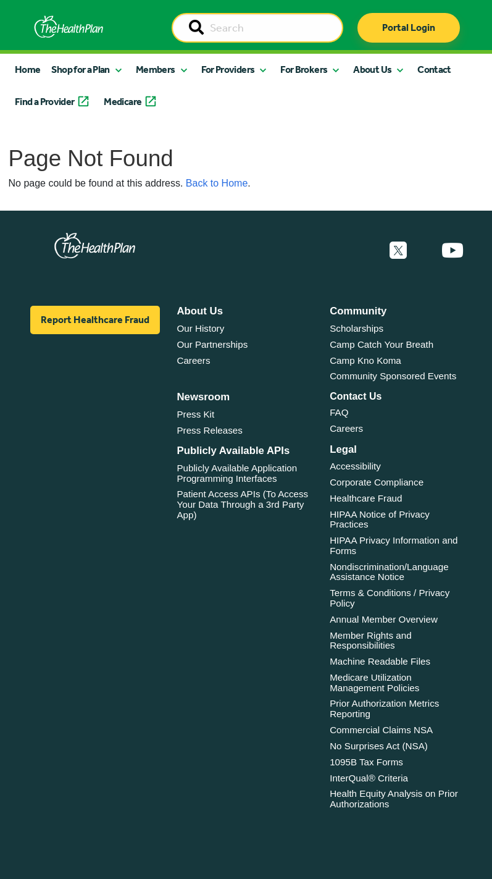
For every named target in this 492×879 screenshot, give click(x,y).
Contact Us (356, 396)
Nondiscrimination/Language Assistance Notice (389, 571)
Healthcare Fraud (366, 498)
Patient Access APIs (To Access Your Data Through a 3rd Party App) (242, 504)
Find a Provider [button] (44, 101)
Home (27, 69)
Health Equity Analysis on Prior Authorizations (394, 798)
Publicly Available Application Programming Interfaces (237, 473)
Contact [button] (434, 69)
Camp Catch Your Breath (381, 344)
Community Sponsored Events (393, 376)
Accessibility (355, 466)
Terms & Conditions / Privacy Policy (389, 597)
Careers (193, 360)
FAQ (339, 412)
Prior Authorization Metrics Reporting (384, 708)
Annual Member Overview (384, 619)
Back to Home (217, 183)
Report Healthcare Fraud (95, 320)
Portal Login (408, 27)
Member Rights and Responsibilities (371, 640)
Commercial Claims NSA (381, 730)
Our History (200, 328)
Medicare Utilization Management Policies (374, 682)
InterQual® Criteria (369, 778)
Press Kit (195, 414)
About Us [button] (372, 69)
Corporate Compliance (376, 482)
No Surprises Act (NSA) (379, 746)
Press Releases (209, 430)
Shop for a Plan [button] (80, 69)
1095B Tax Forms (366, 762)
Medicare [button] (122, 101)
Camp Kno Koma (365, 360)
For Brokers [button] (303, 69)
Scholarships (356, 328)
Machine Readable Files (380, 661)
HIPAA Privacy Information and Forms (393, 545)
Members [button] (155, 69)
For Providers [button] (228, 69)
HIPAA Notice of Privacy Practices (380, 519)
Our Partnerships (212, 344)
